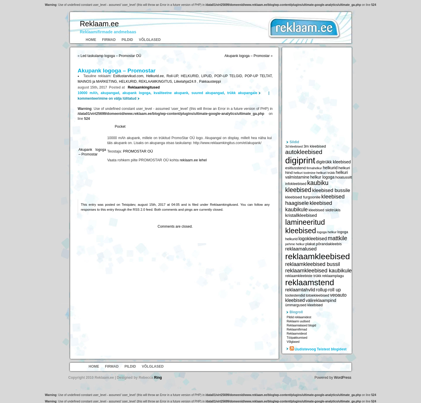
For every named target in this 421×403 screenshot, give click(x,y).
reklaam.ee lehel (193, 160)
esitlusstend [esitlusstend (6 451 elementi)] (295, 168)
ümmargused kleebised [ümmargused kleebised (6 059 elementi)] (304, 305)
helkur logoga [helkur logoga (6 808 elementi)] (322, 177)
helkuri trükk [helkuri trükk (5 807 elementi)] (325, 173)
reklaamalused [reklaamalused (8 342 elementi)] (301, 248)
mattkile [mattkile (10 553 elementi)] (337, 238)
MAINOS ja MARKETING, (98, 81)
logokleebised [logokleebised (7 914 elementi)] (313, 238)
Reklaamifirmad (297, 329)
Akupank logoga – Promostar (247, 56)
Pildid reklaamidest (299, 317)
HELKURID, (191, 76)
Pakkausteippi (210, 81)
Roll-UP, (173, 76)
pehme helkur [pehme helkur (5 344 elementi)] (295, 244)
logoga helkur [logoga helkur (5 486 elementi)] (327, 232)
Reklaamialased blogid (301, 325)
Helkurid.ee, (156, 76)
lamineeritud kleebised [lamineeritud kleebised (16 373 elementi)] (305, 226)
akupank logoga (136, 93)
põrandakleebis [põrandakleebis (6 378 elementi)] (328, 244)
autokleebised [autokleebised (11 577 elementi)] (303, 151)
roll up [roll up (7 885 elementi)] (334, 289)
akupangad (110, 93)
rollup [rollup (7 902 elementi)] (321, 289)
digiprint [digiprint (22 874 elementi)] (300, 160)
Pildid (127, 40)
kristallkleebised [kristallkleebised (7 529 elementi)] (301, 215)
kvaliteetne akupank (170, 93)
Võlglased (150, 40)
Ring (158, 378)
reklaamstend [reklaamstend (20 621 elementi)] (309, 282)
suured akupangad (207, 93)
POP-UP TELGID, (229, 76)
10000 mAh (88, 93)
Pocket (120, 126)
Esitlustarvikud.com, (129, 76)
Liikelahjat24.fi (185, 81)
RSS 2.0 (139, 209)
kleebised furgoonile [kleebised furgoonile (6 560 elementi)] (303, 197)
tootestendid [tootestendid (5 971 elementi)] (295, 295)
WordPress (342, 378)
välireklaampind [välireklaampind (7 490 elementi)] (321, 300)
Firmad (109, 40)
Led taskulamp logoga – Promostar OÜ (111, 56)
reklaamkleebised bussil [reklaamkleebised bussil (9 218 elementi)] (312, 264)
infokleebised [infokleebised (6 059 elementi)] (295, 184)
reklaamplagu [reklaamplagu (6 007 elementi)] (333, 276)
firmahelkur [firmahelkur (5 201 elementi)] (314, 168)
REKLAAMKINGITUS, (156, 81)
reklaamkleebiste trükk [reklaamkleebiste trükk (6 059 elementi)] (303, 276)
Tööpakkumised (297, 337)
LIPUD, (207, 76)
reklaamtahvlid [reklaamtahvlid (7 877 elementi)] (300, 289)
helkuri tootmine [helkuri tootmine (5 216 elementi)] (304, 172)
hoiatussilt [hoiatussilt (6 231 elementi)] (343, 177)
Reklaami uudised (298, 321)
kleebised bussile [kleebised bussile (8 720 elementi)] (331, 190)
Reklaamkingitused (144, 87)
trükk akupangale (242, 93)
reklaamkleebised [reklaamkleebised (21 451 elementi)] (317, 256)
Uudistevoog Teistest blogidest (320, 349)
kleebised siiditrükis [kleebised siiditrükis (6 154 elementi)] (324, 210)
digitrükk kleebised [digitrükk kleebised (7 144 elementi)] (333, 162)
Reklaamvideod (297, 333)
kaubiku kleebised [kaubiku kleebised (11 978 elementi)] (307, 186)
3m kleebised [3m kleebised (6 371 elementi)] (314, 146)
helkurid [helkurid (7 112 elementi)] (330, 167)
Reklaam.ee (99, 24)
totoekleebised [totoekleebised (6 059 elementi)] (317, 295)
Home (91, 40)
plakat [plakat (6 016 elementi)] (310, 244)
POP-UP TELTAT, (258, 76)
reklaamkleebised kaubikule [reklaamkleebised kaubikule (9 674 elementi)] (318, 270)
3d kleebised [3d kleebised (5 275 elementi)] (294, 146)
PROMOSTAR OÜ (138, 151)
